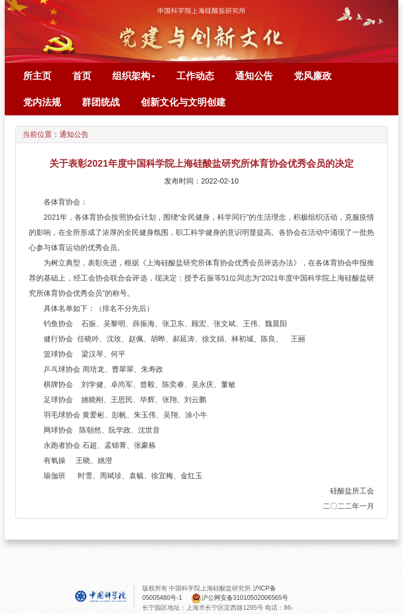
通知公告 (254, 76)
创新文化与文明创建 (183, 102)
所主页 (37, 76)
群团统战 (101, 102)
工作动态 (195, 76)
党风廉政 (313, 76)
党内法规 (42, 102)
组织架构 (133, 76)
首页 (81, 76)
